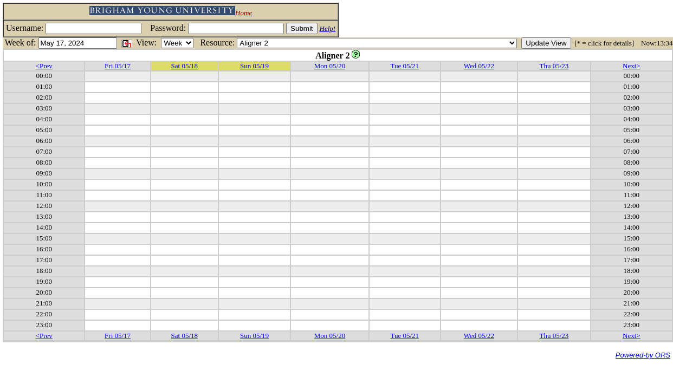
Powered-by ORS (643, 355)
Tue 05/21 (404, 66)
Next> (631, 66)
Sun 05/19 (254, 66)
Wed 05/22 (479, 66)
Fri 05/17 (118, 66)
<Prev (44, 66)
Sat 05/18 (184, 66)
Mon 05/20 (329, 66)
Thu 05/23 (553, 66)
